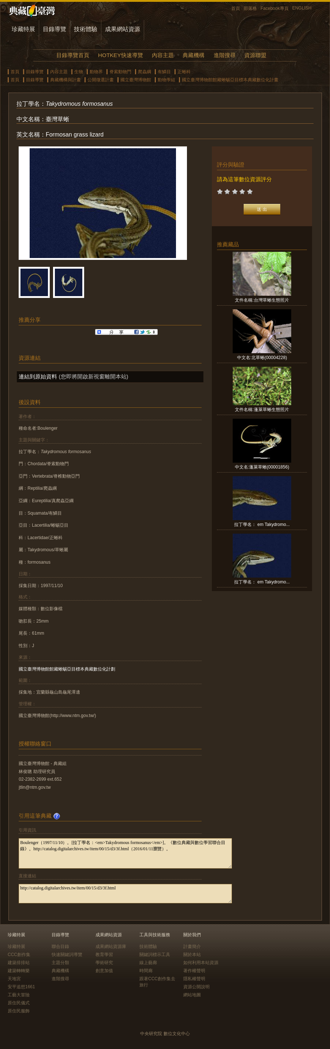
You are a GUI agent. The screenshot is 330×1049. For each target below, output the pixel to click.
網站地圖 (192, 994)
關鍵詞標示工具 (154, 954)
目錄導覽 (54, 29)
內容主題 (163, 55)
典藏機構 (194, 55)
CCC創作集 (19, 954)
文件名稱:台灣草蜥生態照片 (262, 300)
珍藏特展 (23, 29)
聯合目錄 (60, 946)
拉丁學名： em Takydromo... (262, 524)
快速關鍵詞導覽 (67, 954)
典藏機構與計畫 (65, 79)
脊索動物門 (120, 71)
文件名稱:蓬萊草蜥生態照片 (262, 409)
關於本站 (192, 954)
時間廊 (146, 970)
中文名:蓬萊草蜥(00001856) (262, 467)
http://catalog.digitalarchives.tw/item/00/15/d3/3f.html (125, 893)
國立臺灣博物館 (135, 79)
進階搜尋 (225, 55)
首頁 (235, 8)
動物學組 (166, 79)
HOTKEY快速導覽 (120, 55)
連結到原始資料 (38, 376)
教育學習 (104, 954)
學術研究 (104, 962)
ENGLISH (302, 8)
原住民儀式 (19, 1002)
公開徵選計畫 (100, 79)
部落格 (250, 8)
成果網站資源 (122, 29)
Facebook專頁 (274, 8)
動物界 (96, 71)
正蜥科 (184, 71)
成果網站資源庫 (110, 946)
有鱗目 (164, 71)
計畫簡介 (192, 946)
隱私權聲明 (194, 978)
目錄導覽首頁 (72, 55)
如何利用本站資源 (200, 962)
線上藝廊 (148, 962)
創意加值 (104, 970)
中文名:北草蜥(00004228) (262, 357)
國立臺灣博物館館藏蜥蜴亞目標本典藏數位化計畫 (230, 79)
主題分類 (60, 962)
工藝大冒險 (19, 994)
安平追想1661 (21, 986)
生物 (78, 71)
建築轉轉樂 (19, 970)
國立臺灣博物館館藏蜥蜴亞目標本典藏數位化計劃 (67, 669)
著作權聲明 (194, 970)
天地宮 (14, 978)
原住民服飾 (19, 1010)
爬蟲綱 (144, 71)
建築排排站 (19, 962)
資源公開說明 (196, 986)
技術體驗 (85, 29)
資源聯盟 (255, 55)
